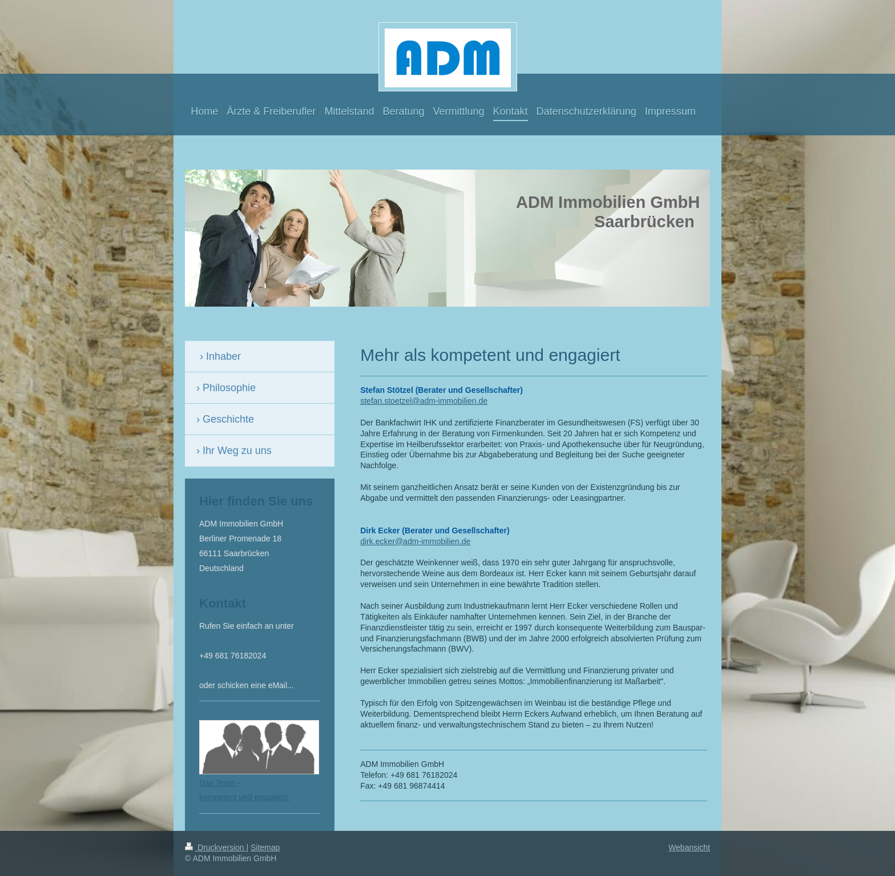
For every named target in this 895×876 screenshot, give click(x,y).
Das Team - (219, 782)
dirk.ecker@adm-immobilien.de (415, 541)
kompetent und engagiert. (244, 797)
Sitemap (265, 847)
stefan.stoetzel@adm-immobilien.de (423, 400)
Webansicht (689, 847)
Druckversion (215, 847)
